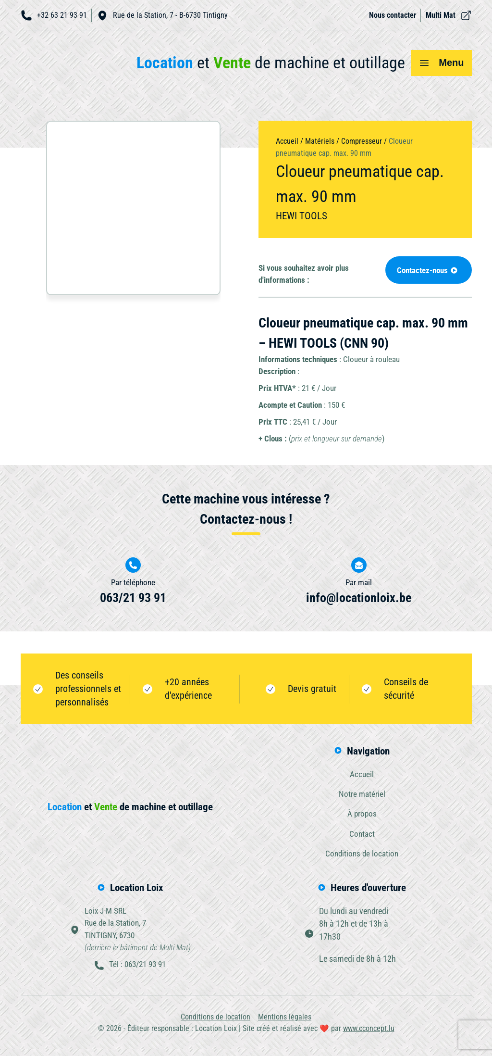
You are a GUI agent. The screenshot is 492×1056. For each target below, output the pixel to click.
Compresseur (361, 141)
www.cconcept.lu (368, 1034)
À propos (362, 816)
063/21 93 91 (133, 598)
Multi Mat (449, 15)
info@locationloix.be (358, 598)
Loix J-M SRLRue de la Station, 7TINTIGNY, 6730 (137, 934)
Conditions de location (362, 857)
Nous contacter (392, 15)
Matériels (319, 141)
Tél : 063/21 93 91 (137, 971)
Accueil (287, 141)
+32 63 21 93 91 (54, 15)
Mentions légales (284, 1023)
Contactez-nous (425, 270)
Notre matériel (362, 796)
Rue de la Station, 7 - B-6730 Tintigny (162, 15)
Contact (362, 837)
